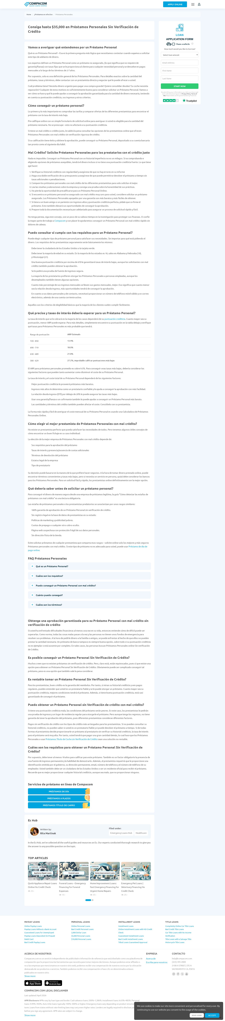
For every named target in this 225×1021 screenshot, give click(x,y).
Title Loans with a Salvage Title (178, 927)
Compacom (60, 220)
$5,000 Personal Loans (80, 924)
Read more (195, 1015)
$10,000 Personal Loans (81, 927)
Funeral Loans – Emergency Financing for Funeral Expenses (72, 875)
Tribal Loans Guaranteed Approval (132, 930)
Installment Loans (125, 914)
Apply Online (175, 4)
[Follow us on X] (182, 962)
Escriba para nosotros (156, 950)
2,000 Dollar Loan (78, 920)
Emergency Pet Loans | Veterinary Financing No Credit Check (133, 875)
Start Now (180, 86)
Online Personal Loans (80, 914)
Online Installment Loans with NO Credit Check (135, 919)
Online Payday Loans (33, 914)
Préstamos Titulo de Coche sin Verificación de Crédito (72, 739)
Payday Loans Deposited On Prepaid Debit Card (39, 925)
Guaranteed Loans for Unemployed (39, 920)
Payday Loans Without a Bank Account (40, 917)
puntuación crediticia (114, 318)
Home (29, 14)
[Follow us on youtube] (186, 962)
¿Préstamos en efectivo (43, 14)
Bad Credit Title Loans (174, 917)
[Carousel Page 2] (92, 888)
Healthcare (141, 821)
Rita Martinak (48, 821)
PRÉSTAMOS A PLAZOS (89, 792)
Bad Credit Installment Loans (130, 927)
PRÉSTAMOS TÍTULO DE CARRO (136, 792)
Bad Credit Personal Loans (82, 917)
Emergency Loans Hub (121, 821)
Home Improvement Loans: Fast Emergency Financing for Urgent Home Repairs (104, 875)
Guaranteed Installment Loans (131, 924)
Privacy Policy (186, 94)
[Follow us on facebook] (178, 962)
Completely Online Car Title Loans (179, 914)
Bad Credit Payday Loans (34, 930)
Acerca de (151, 946)
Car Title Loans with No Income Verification (178, 922)
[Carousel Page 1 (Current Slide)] (88, 888)
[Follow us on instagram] (173, 962)
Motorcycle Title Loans (174, 930)
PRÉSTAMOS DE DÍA (43, 792)
